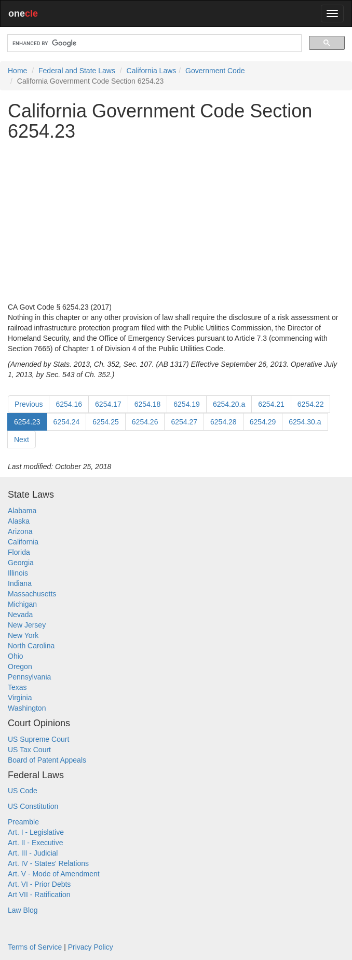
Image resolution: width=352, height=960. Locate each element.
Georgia (21, 562)
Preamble (23, 822)
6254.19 (186, 404)
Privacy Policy (90, 947)
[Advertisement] (176, 222)
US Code (22, 790)
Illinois (18, 573)
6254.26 (145, 422)
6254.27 (184, 422)
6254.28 (223, 422)
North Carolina (31, 646)
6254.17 (108, 404)
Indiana (20, 583)
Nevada (20, 614)
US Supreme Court (38, 739)
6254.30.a (305, 422)
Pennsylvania (29, 677)
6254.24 (66, 422)
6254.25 (105, 422)
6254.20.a (229, 404)
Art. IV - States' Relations (48, 863)
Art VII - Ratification (39, 894)
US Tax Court (29, 749)
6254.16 (69, 404)
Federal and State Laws (76, 70)
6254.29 (263, 422)
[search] (153, 43)
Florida (19, 552)
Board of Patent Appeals (47, 760)
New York (23, 635)
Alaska (19, 521)
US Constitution (33, 806)
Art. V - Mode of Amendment (54, 874)
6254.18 (147, 404)
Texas (17, 687)
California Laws (152, 70)
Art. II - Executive (35, 842)
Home (17, 70)
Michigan (22, 604)
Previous (29, 404)
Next (21, 439)
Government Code (215, 70)
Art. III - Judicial (33, 853)
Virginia (20, 698)
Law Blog (23, 910)
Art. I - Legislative (36, 832)
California (23, 542)
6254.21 (271, 404)
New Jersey (27, 625)
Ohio (15, 656)
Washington (27, 708)
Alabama (22, 510)
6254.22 (310, 404)
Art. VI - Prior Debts (39, 884)
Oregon (20, 666)
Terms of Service (35, 947)
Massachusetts (32, 594)
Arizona (20, 531)
